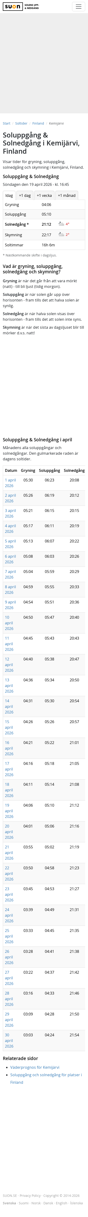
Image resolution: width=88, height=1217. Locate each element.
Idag (9, 195)
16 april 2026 (9, 748)
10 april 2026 (9, 623)
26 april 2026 (9, 957)
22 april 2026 (9, 873)
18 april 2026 (9, 790)
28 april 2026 (9, 999)
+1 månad (67, 195)
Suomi (24, 1203)
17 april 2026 (9, 769)
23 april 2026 (9, 894)
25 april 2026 (9, 936)
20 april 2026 (9, 832)
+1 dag (25, 195)
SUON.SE (10, 1195)
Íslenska (76, 1203)
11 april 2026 (9, 644)
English (61, 1203)
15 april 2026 (9, 727)
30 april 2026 (9, 1040)
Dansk (48, 1203)
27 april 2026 (9, 978)
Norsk (36, 1203)
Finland (38, 123)
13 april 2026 (9, 685)
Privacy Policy (30, 1195)
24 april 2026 (9, 915)
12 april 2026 (9, 664)
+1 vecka (44, 195)
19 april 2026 (9, 811)
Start (6, 123)
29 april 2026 (9, 1019)
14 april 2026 (9, 706)
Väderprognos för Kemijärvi (34, 1067)
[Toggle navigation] (78, 6)
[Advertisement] (44, 61)
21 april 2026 (9, 852)
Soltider (21, 123)
